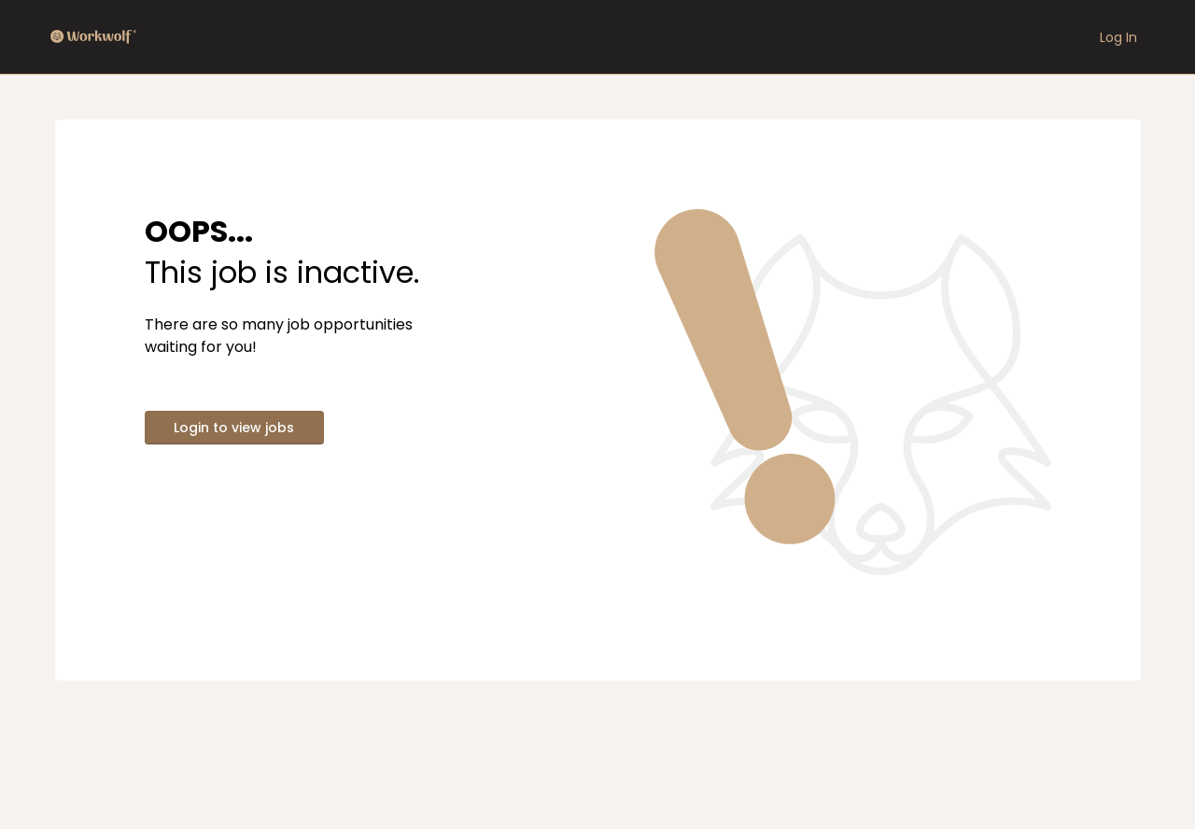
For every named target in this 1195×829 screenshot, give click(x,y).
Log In (1118, 37)
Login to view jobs (234, 427)
